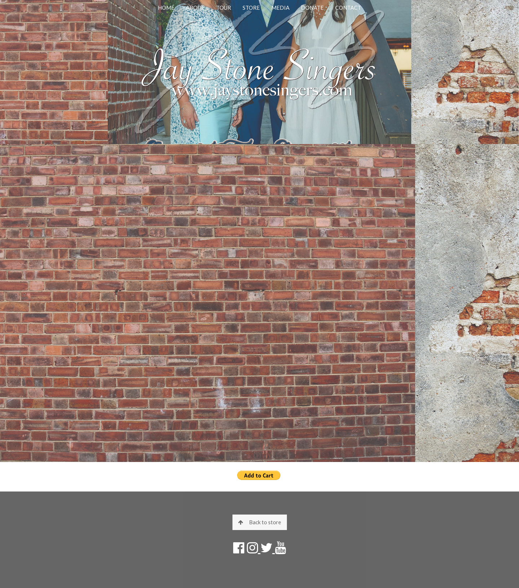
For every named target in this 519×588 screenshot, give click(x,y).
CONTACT (348, 7)
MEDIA (280, 7)
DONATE (312, 7)
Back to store (259, 522)
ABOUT (195, 7)
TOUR (223, 7)
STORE (251, 7)
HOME (166, 7)
